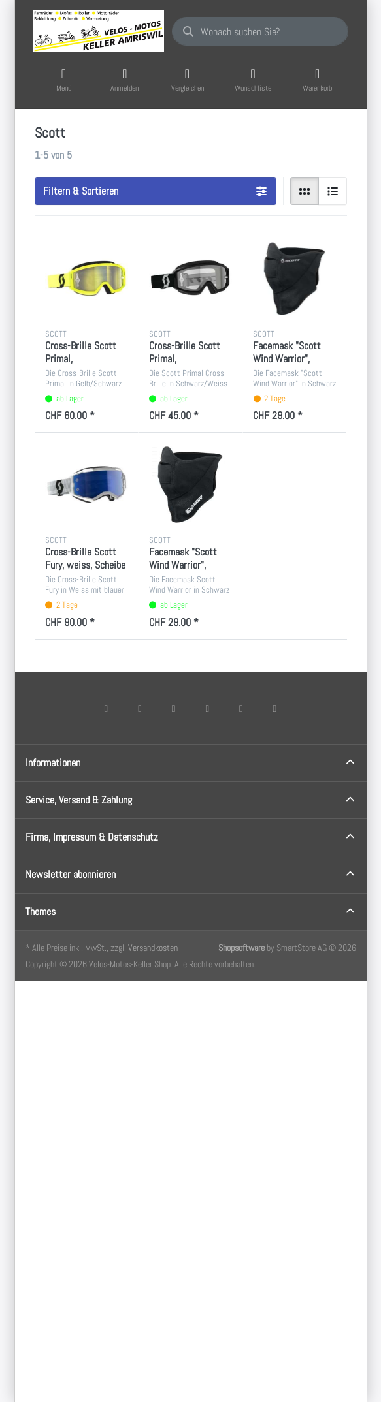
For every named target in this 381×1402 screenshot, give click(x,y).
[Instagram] (173, 708)
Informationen (52, 763)
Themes (40, 911)
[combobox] (260, 31)
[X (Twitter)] (139, 708)
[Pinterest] (275, 708)
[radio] (304, 191)
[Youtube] (241, 708)
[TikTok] (207, 708)
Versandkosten (153, 948)
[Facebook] (106, 708)
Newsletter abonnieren (70, 874)
